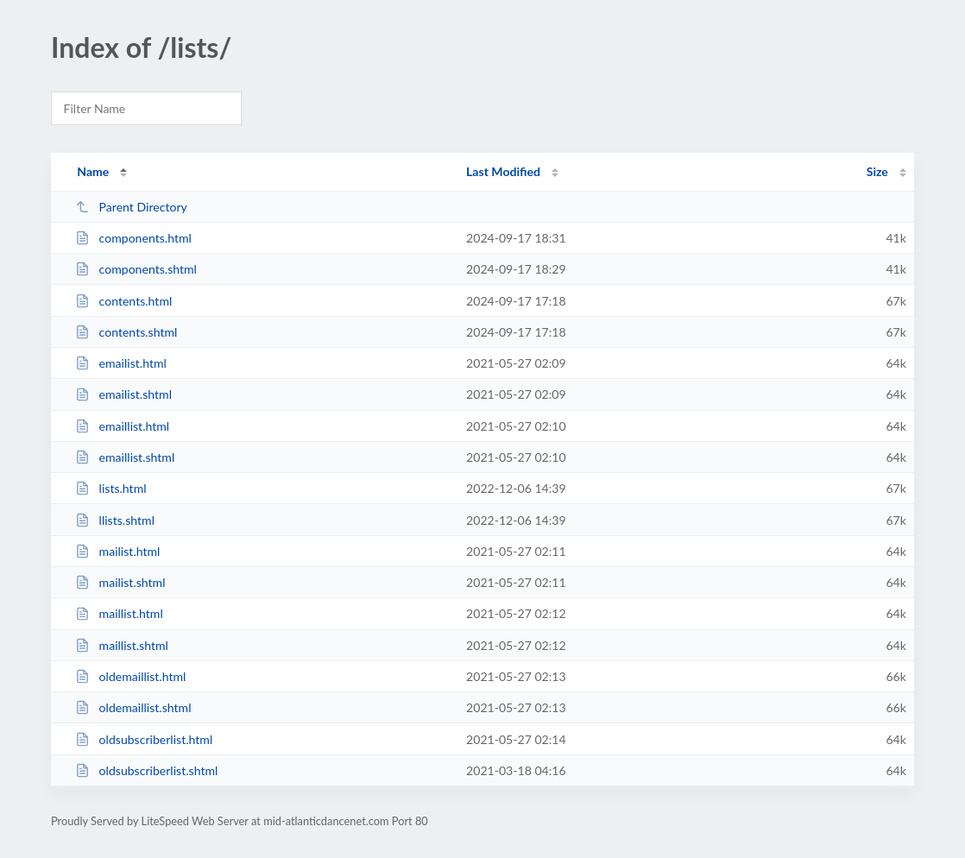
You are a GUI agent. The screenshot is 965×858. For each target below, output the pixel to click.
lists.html (110, 488)
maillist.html (119, 613)
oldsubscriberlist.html (143, 739)
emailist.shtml (123, 394)
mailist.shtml (120, 582)
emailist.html (121, 363)
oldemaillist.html (130, 676)
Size (877, 171)
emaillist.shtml (124, 457)
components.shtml (136, 269)
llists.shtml (115, 520)
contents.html (123, 300)
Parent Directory (131, 206)
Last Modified (503, 171)
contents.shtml (126, 332)
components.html (133, 237)
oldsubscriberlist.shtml (146, 770)
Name (93, 171)
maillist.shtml (121, 645)
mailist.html (117, 551)
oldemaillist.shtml (133, 707)
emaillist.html (122, 426)
